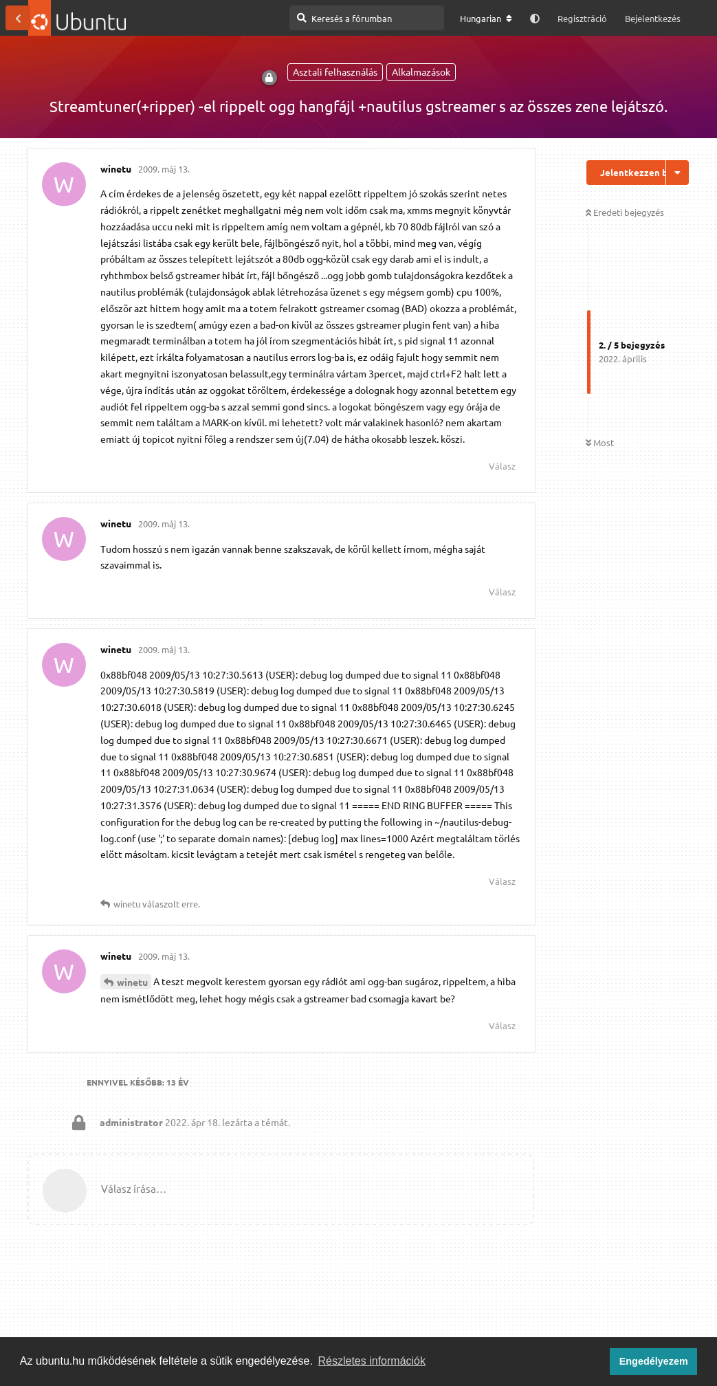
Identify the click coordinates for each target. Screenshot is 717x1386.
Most (600, 442)
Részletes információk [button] (372, 1361)
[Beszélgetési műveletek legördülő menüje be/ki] (677, 172)
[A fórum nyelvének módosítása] (486, 18)
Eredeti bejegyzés (625, 212)
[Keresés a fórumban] (366, 18)
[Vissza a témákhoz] (17, 18)
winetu (132, 982)
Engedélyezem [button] (653, 1361)
